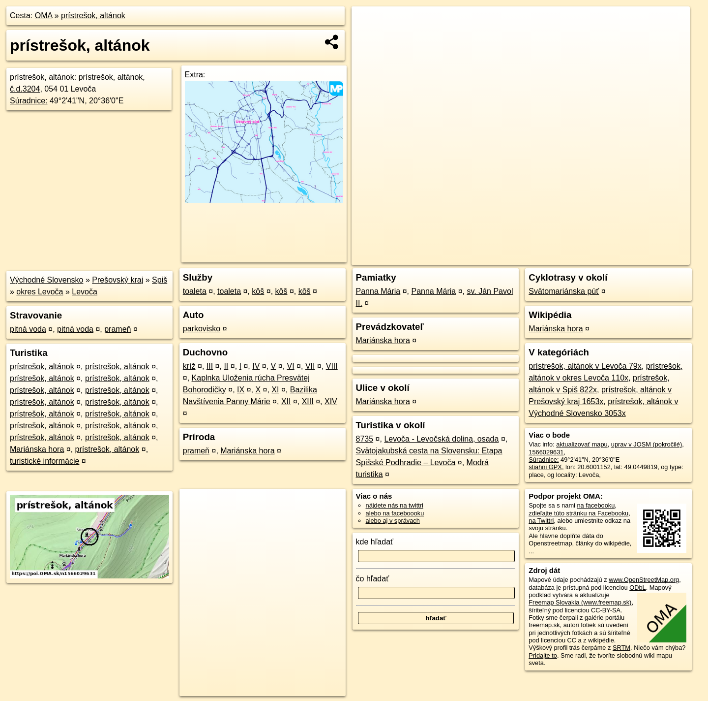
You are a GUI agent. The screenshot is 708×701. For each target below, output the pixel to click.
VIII (332, 366)
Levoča (84, 291)
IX (240, 389)
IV (256, 366)
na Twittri (541, 520)
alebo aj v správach (393, 520)
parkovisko (201, 328)
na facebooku (596, 505)
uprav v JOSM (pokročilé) (646, 444)
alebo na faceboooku (395, 513)
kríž (189, 366)
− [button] (368, 38)
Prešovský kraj (117, 280)
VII (310, 366)
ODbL (637, 587)
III (209, 366)
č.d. (25, 89)
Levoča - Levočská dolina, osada (441, 439)
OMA (44, 15)
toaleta (194, 291)
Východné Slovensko (46, 280)
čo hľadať (372, 578)
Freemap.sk (571, 257)
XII (286, 401)
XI (275, 389)
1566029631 (546, 452)
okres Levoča (39, 291)
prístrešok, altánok (93, 15)
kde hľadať (375, 542)
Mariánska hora (37, 449)
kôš (258, 291)
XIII (308, 401)
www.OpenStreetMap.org (644, 579)
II (226, 366)
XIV (330, 401)
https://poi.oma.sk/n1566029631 (645, 257)
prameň (117, 329)
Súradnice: (29, 100)
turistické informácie (44, 461)
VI (291, 366)
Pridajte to (543, 655)
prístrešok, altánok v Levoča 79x (585, 366)
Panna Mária (378, 291)
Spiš (159, 280)
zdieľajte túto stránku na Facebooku (578, 513)
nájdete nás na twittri (394, 505)
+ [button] (368, 23)
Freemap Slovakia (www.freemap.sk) (580, 602)
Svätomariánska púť (564, 291)
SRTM (621, 647)
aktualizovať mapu (581, 444)
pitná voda (28, 329)
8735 (365, 439)
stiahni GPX (545, 467)
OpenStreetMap (520, 257)
